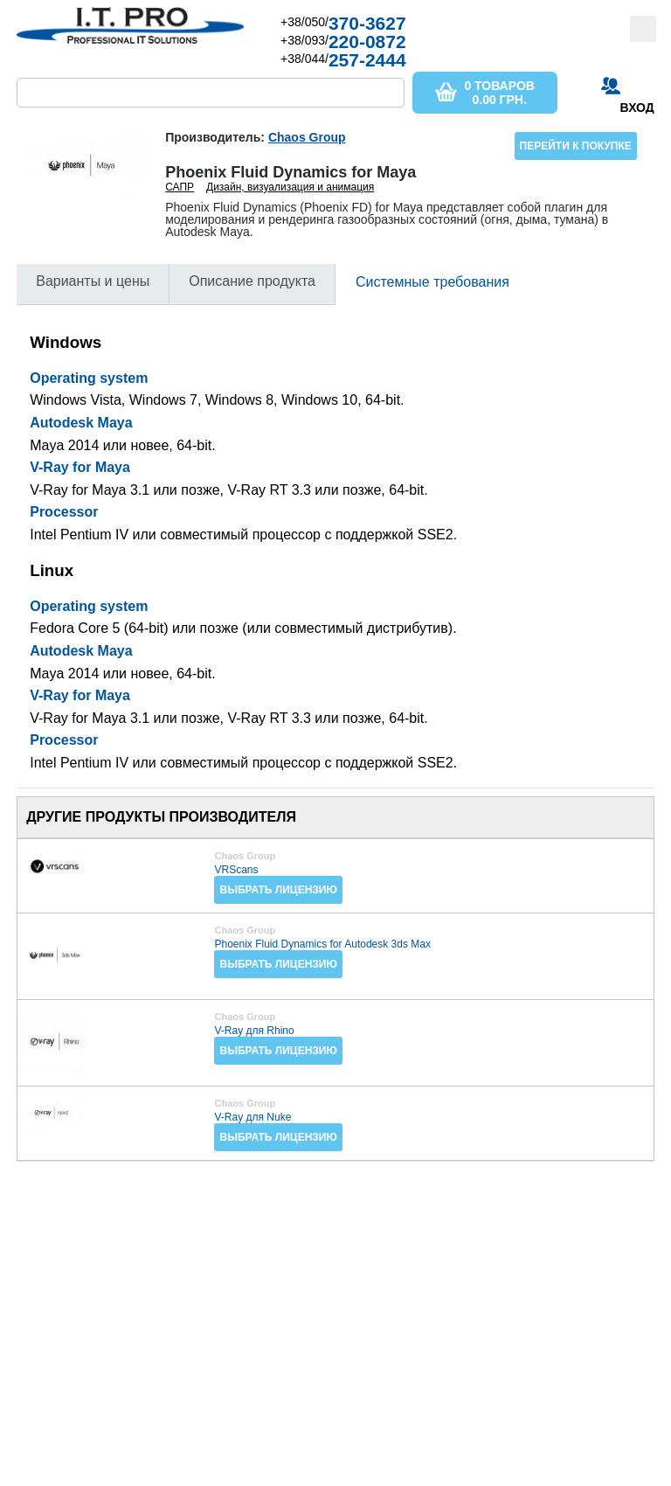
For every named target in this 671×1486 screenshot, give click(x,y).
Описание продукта (252, 281)
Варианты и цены (92, 281)
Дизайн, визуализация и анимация (290, 187)
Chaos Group (307, 137)
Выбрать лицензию (277, 890)
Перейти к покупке (576, 146)
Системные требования (432, 281)
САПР (179, 187)
